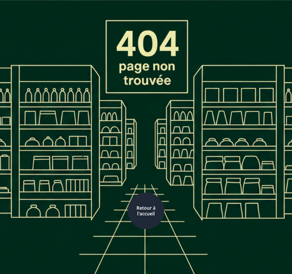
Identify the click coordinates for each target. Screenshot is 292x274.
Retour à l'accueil (146, 211)
